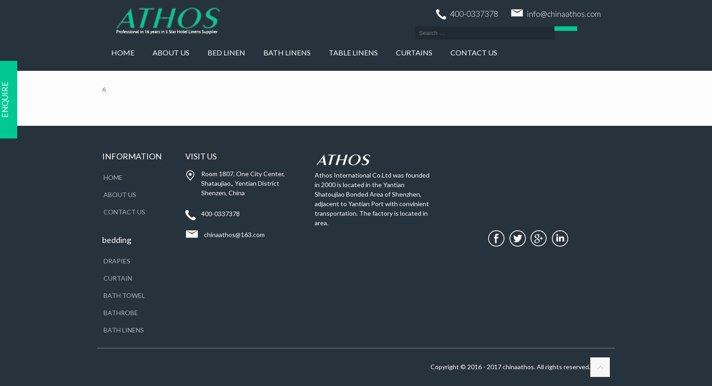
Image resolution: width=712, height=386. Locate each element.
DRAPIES (117, 261)
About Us (120, 194)
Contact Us (124, 212)
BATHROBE (121, 313)
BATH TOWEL (124, 295)
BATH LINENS (124, 330)
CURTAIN (118, 278)
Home (113, 177)
